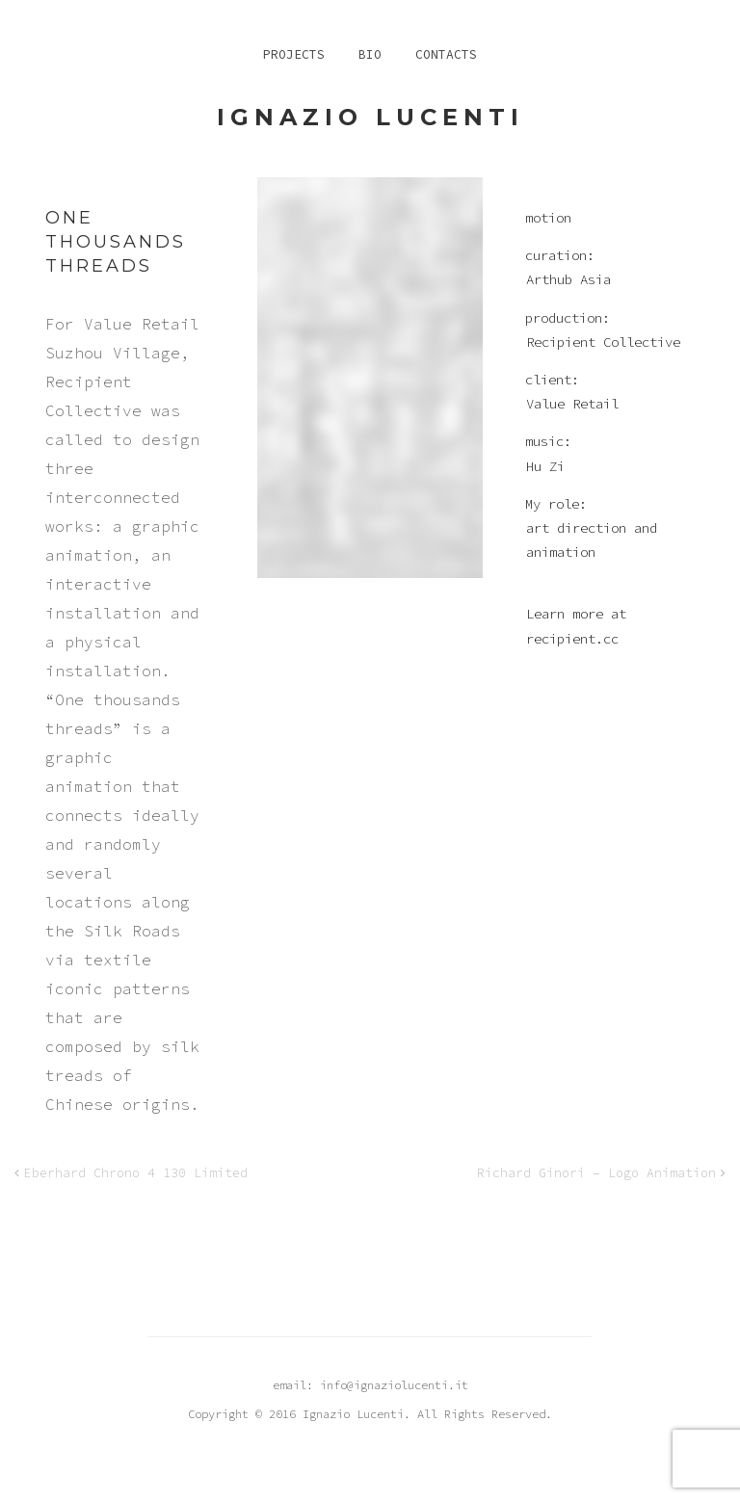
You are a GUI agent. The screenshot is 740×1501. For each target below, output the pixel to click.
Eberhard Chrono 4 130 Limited (136, 1173)
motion (548, 217)
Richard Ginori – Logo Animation (596, 1173)
